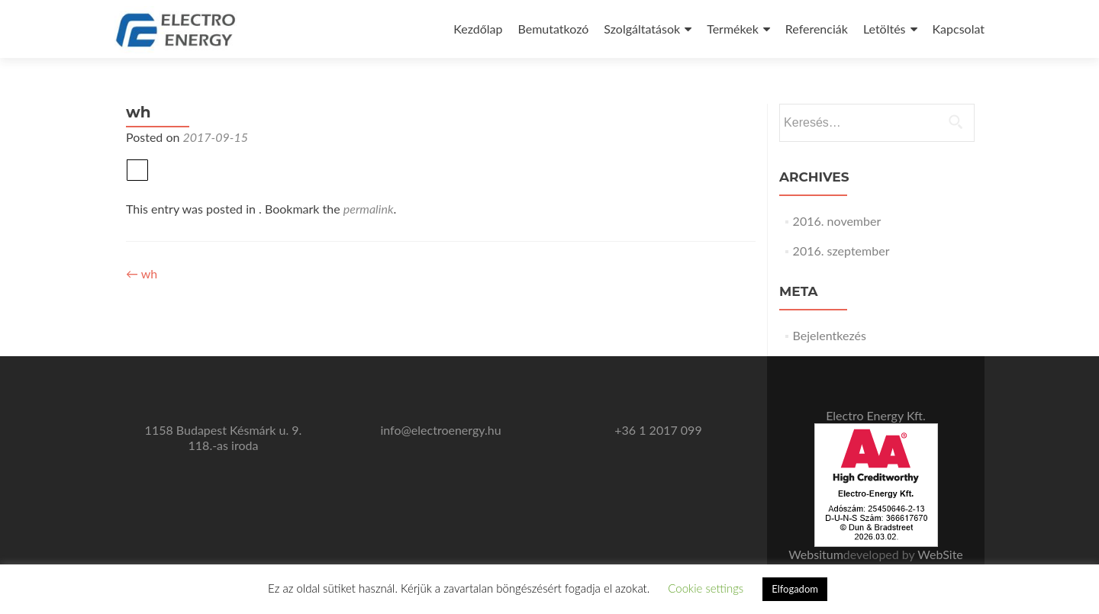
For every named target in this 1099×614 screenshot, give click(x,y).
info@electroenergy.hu (440, 430)
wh (141, 273)
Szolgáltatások (642, 28)
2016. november (837, 221)
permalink (368, 208)
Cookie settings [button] (705, 588)
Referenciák (816, 28)
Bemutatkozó (553, 28)
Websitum (815, 554)
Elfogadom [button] (795, 589)
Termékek (733, 28)
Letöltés (884, 28)
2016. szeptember (841, 250)
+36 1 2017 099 (657, 430)
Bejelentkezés (829, 335)
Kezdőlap (477, 28)
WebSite (939, 554)
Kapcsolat (959, 28)
